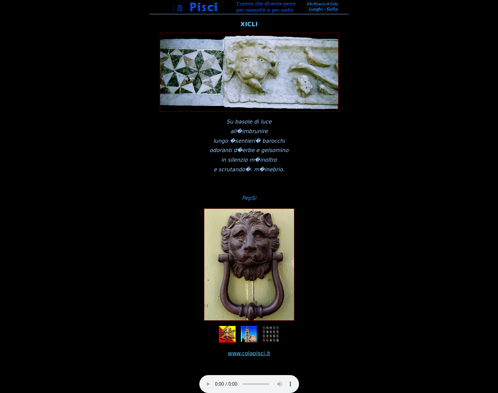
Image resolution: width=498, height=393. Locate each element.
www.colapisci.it (249, 353)
